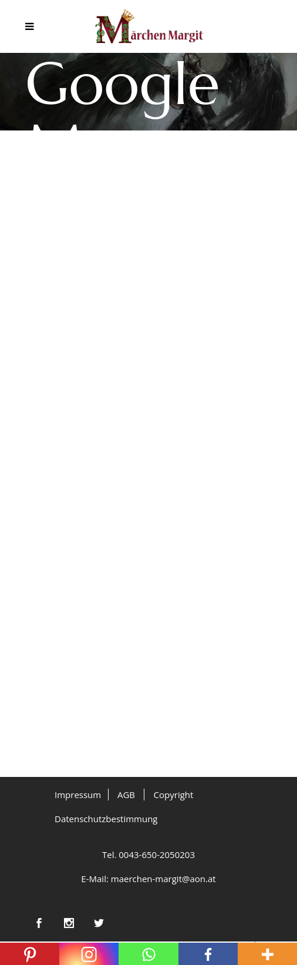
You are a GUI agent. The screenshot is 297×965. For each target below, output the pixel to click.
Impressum (78, 794)
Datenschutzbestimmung (106, 819)
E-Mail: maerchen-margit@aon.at (148, 878)
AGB (126, 794)
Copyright (174, 794)
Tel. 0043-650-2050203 (148, 854)
